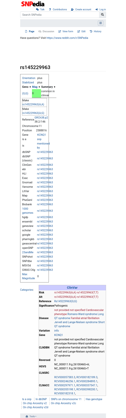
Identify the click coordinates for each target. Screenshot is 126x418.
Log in (103, 9)
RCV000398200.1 (86, 389)
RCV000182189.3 (86, 377)
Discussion (48, 31)
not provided (61, 310)
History (97, 31)
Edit (84, 31)
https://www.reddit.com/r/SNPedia (67, 38)
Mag (35, 86)
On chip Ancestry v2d (35, 407)
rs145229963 (45, 152)
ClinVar (72, 288)
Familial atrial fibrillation (85, 318)
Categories (26, 289)
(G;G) (25, 93)
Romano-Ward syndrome (82, 314)
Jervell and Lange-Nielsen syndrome (76, 322)
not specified (77, 310)
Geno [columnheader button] (25, 86)
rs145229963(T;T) (87, 292)
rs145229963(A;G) (33, 113)
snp (39, 139)
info (56, 330)
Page (31, 31)
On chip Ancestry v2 (35, 403)
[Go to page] (102, 14)
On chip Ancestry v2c (63, 403)
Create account (83, 9)
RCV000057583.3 (64, 377)
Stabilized (28, 82)
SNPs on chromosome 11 (66, 399)
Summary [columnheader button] (47, 86)
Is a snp (26, 399)
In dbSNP (41, 399)
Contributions (60, 9)
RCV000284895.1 (86, 381)
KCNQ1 (41, 134)
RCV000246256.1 (64, 381)
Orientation (28, 78)
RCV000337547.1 (86, 385)
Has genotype (94, 399)
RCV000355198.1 (64, 389)
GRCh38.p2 (41, 117)
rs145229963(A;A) (33, 104)
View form (68, 31)
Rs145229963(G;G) (65, 301)
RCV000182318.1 (64, 393)
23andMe (27, 252)
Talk (42, 9)
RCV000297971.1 (64, 385)
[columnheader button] (36, 87)
